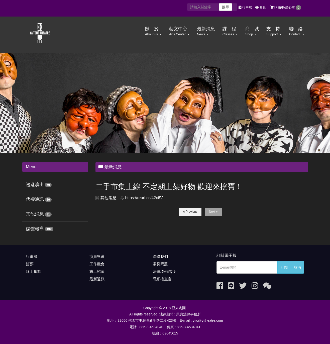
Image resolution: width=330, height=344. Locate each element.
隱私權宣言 (162, 279)
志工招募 (96, 271)
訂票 (30, 264)
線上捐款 (33, 271)
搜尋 (225, 7)
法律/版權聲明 (164, 271)
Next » (213, 211)
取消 (297, 267)
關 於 (153, 31)
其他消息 (35, 213)
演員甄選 (96, 256)
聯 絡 (296, 31)
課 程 (230, 31)
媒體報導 (35, 228)
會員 (260, 7)
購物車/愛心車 (285, 7)
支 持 (274, 31)
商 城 (252, 31)
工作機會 (96, 264)
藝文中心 (179, 31)
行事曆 (245, 7)
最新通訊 (96, 279)
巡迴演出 (35, 184)
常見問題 (160, 264)
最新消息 (206, 31)
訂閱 (284, 267)
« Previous (190, 211)
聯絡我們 (160, 256)
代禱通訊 (35, 199)
